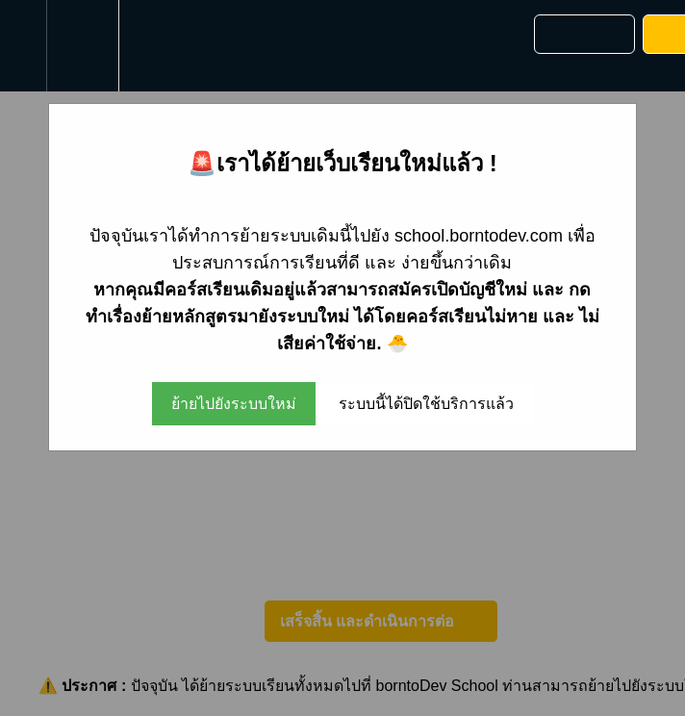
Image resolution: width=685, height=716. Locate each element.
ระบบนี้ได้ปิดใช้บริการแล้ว (426, 404)
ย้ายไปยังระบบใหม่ (233, 404)
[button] (23, 45)
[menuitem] (82, 45)
